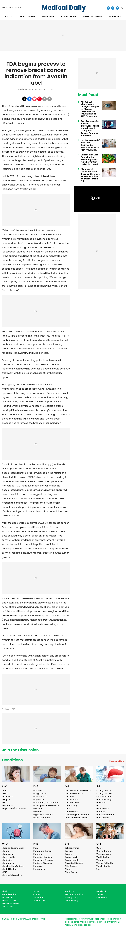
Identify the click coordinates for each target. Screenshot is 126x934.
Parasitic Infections (42, 857)
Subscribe (38, 897)
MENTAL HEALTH (28, 17)
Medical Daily (64, 8)
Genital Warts (72, 799)
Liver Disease (102, 808)
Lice (98, 805)
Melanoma (7, 854)
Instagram (101, 897)
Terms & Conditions (75, 894)
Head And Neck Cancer (76, 817)
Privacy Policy (72, 897)
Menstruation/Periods (13, 866)
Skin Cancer (71, 866)
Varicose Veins (103, 854)
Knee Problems (103, 796)
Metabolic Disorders (12, 875)
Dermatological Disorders (46, 802)
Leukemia (101, 802)
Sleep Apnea (71, 872)
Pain (35, 848)
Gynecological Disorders (77, 814)
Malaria (5, 851)
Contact (37, 894)
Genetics (69, 796)
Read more (89, 924)
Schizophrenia (72, 848)
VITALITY (9, 17)
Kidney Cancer (103, 790)
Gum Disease (71, 811)
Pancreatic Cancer (42, 851)
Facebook (101, 891)
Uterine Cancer (104, 851)
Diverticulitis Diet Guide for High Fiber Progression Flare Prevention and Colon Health (89, 159)
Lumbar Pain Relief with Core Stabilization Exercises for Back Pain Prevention (90, 145)
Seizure (68, 854)
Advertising (39, 900)
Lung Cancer (102, 817)
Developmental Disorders (46, 805)
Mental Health (9, 869)
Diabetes (37, 808)
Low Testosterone (105, 814)
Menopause (8, 863)
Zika (98, 869)
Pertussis (37, 866)
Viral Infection (103, 857)
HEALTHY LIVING (69, 17)
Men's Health (8, 857)
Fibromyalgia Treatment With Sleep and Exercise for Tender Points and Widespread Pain (90, 175)
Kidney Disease (104, 793)
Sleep (67, 869)
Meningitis (7, 860)
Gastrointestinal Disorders (78, 790)
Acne (4, 790)
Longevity (101, 811)
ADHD (4, 793)
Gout (67, 808)
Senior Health (71, 857)
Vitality (5, 891)
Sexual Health (72, 860)
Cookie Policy (71, 900)
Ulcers (99, 848)
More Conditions (116, 761)
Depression (39, 799)
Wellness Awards (92, 17)
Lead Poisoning (104, 799)
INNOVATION (48, 17)
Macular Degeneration (13, 848)
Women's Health (104, 863)
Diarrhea (37, 811)
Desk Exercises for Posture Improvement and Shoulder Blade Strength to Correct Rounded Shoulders (90, 128)
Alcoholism (7, 796)
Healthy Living (9, 900)
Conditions (12, 760)
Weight (99, 860)
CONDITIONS (115, 17)
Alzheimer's (7, 805)
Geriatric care (72, 802)
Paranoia (37, 854)
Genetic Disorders (74, 793)
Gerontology (71, 805)
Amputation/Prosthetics (14, 808)
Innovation (7, 897)
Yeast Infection (103, 866)
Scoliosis (69, 851)
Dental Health (40, 796)
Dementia (38, 790)
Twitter (99, 894)
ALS (3, 802)
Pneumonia (39, 869)
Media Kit (69, 891)
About (36, 891)
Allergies (6, 799)
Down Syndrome (41, 817)
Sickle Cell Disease (74, 863)
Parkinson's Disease (43, 860)
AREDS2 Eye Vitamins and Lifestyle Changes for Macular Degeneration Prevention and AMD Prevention (90, 109)
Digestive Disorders (42, 814)
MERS (4, 872)
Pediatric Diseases (42, 863)
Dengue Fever (40, 793)
